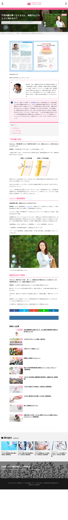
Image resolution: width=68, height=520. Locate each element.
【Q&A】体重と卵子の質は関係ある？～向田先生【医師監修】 (25, 453)
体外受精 (16, 21)
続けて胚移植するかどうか (31, 405)
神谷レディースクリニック (13, 23)
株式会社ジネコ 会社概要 (34, 484)
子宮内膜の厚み (15, 128)
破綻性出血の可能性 (16, 133)
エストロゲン (29, 206)
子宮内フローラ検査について (31, 348)
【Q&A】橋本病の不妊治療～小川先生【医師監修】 (38, 396)
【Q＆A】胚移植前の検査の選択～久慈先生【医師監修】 (9, 453)
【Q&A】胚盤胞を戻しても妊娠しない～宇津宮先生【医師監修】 (42, 453)
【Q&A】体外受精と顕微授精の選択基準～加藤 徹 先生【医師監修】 (41, 378)
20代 (21, 367)
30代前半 (20, 329)
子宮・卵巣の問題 (21, 21)
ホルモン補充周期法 (16, 130)
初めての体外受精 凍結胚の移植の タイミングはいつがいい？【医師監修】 (40, 368)
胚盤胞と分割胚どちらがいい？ (32, 358)
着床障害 (26, 21)
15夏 (4, 23)
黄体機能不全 (30, 21)
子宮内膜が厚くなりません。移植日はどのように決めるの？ (32, 33)
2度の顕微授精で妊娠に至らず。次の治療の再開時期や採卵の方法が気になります (41, 330)
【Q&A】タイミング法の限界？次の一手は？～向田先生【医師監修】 (58, 454)
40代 (21, 339)
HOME (3, 33)
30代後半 (12, 21)
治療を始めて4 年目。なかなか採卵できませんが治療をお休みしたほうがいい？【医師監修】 (41, 416)
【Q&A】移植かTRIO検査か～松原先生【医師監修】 (38, 386)
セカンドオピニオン (10, 33)
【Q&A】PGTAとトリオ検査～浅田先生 (34, 339)
